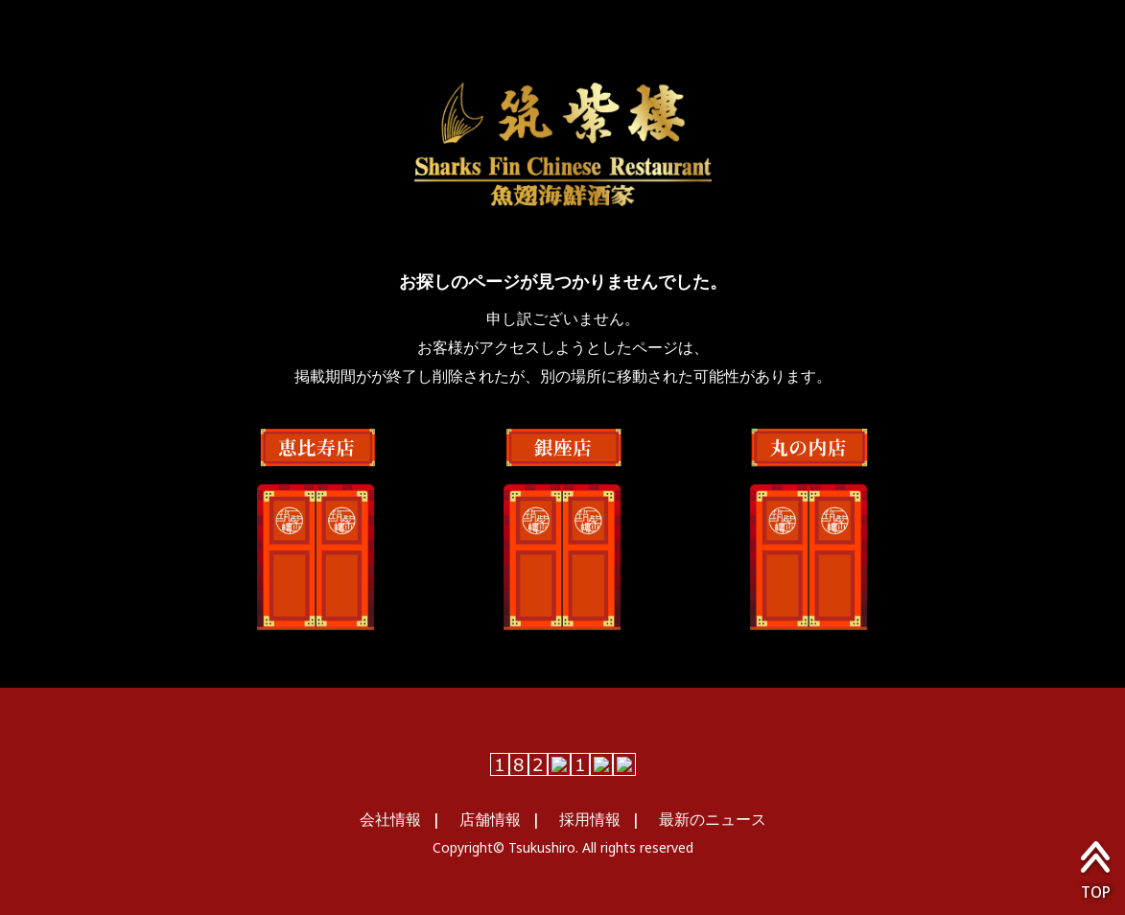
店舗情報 (490, 819)
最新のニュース (712, 819)
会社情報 (390, 819)
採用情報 (590, 819)
